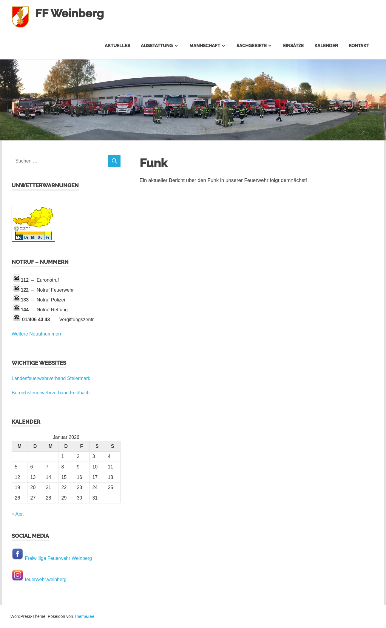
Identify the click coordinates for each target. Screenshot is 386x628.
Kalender (326, 45)
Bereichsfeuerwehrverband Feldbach (50, 392)
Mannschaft (204, 45)
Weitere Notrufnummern (37, 333)
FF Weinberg (69, 13)
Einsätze (293, 45)
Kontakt (359, 45)
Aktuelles (117, 45)
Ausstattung (157, 45)
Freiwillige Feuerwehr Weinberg (58, 558)
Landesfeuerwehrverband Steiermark (51, 378)
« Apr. (18, 514)
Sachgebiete (252, 45)
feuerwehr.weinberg (46, 579)
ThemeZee (84, 616)
